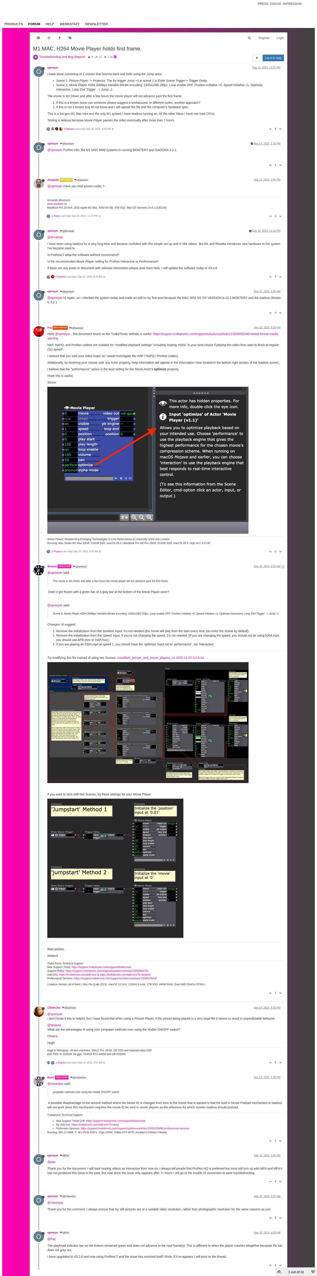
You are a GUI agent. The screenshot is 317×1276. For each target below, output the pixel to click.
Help (50, 24)
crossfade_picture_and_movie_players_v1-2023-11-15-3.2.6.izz (160, 657)
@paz (51, 1162)
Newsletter (96, 24)
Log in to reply (273, 57)
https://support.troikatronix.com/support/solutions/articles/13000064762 (107, 970)
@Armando (67, 231)
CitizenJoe (53, 1007)
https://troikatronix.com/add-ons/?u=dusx (95, 1124)
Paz (49, 327)
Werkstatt (70, 24)
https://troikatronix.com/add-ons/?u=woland (125, 974)
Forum (34, 24)
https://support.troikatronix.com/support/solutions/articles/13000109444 (115, 978)
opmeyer (52, 67)
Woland (52, 566)
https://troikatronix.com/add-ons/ (78, 974)
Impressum (292, 4)
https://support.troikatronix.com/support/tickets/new (101, 967)
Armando (53, 179)
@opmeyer (67, 144)
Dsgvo (275, 4)
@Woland (54, 1025)
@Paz (64, 1155)
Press (263, 4)
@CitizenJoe (78, 1077)
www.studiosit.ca (57, 204)
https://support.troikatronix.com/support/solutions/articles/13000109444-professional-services (135, 1128)
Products (13, 24)
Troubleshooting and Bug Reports (62, 57)
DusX (50, 1077)
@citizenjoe (55, 1083)
